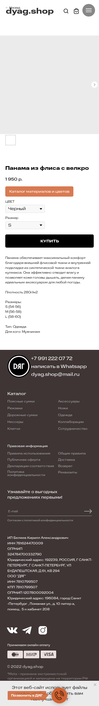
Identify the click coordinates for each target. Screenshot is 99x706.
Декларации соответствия (30, 466)
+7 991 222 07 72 (52, 358)
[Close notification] (95, 684)
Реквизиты (67, 472)
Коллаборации (71, 422)
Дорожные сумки (22, 415)
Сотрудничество (72, 429)
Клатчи (13, 429)
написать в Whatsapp (59, 366)
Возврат (65, 466)
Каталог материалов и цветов (39, 191)
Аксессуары (68, 401)
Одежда (65, 415)
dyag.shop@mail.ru (55, 374)
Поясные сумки (21, 401)
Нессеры (15, 422)
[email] (25, 511)
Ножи (63, 408)
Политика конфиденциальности (26, 473)
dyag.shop (30, 11)
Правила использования (28, 453)
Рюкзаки (14, 408)
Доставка (66, 460)
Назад (14, 8)
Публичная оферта (23, 460)
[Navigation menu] (89, 10)
